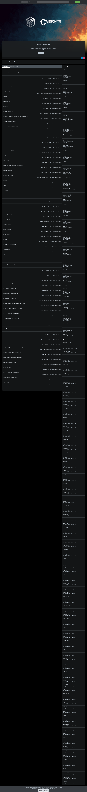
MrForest (46, 78)
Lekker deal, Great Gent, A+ (8, 209)
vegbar (46, 98)
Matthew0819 (65, 312)
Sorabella (68, 276)
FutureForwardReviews (44, 93)
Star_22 (46, 142)
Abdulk (47, 182)
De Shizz (46, 285)
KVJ (63, 631)
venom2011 (46, 379)
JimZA (64, 715)
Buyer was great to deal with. (8, 175)
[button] (9, 2)
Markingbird (65, 430)
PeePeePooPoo (65, 435)
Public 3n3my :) (65, 204)
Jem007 (64, 549)
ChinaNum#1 (65, 614)
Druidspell (64, 302)
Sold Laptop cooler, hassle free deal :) (10, 328)
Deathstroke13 (65, 253)
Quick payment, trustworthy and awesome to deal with (13, 387)
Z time (64, 667)
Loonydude (65, 307)
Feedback (5, 180)
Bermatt (64, 728)
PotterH (64, 501)
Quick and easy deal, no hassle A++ (9, 121)
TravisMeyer (65, 640)
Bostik (64, 532)
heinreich (64, 360)
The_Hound (69, 287)
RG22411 (46, 157)
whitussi (68, 184)
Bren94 (68, 76)
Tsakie (68, 87)
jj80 (63, 680)
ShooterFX (46, 359)
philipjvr (64, 689)
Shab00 (68, 254)
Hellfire (46, 162)
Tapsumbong (65, 540)
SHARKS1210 (69, 130)
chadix (68, 162)
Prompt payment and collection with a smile (11, 313)
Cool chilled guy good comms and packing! (11, 72)
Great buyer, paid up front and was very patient (11, 318)
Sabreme (68, 135)
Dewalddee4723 (66, 724)
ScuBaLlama (65, 351)
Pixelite (64, 706)
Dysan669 (68, 92)
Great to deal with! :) (7, 323)
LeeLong (64, 601)
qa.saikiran (65, 373)
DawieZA (46, 315)
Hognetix (68, 227)
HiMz (68, 281)
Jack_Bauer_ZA (65, 342)
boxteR (64, 649)
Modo (68, 168)
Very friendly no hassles (7, 219)
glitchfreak (46, 167)
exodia (64, 781)
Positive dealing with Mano (8, 86)
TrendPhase (69, 173)
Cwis (64, 574)
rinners (64, 536)
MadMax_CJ (46, 231)
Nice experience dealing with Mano (9, 288)
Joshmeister (65, 505)
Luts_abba (64, 742)
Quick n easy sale (6, 234)
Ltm (63, 558)
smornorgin (46, 103)
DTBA (68, 324)
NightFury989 (69, 119)
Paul (63, 134)
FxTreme (64, 408)
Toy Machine (65, 492)
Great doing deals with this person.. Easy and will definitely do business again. (17, 347)
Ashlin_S (46, 270)
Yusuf (47, 275)
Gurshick (45, 211)
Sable (64, 199)
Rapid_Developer (66, 592)
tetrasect (46, 260)
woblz (64, 69)
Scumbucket (69, 335)
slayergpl (46, 290)
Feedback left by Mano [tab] (14, 66)
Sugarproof (65, 161)
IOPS (46, 83)
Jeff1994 (64, 733)
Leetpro (46, 354)
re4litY (64, 671)
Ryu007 (64, 523)
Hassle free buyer (6, 249)
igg (67, 303)
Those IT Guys (65, 605)
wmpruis (64, 334)
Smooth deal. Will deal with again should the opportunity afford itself (15, 116)
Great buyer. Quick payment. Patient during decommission (13, 165)
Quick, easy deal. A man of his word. (10, 298)
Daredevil (64, 269)
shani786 (64, 369)
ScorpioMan (65, 444)
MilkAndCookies (45, 251)
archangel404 (69, 297)
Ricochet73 (69, 314)
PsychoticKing (65, 382)
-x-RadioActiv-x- (45, 349)
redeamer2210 (44, 152)
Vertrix (46, 73)
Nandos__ (46, 226)
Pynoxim (45, 172)
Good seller (5, 96)
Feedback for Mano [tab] (6, 66)
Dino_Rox (64, 395)
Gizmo (64, 275)
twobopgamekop (45, 196)
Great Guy (5, 239)
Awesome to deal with (7, 170)
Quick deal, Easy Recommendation (9, 244)
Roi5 (47, 88)
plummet (64, 439)
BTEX (64, 565)
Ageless (64, 140)
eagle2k (46, 344)
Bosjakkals (65, 623)
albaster (64, 579)
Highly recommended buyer (8, 111)
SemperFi (64, 145)
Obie (47, 147)
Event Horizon (45, 118)
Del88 (64, 755)
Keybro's (64, 258)
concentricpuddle (66, 194)
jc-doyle (64, 156)
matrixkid (46, 334)
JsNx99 (45, 329)
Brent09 (64, 759)
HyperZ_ (64, 609)
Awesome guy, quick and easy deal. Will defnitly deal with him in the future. (16, 337)
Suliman (64, 248)
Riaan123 (64, 150)
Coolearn (64, 702)
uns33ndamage (44, 300)
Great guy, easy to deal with (8, 91)
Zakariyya (68, 249)
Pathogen (46, 265)
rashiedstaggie (45, 113)
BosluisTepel (65, 693)
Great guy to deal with (7, 342)
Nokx (64, 123)
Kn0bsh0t (64, 570)
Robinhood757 (45, 216)
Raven (64, 587)
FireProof (68, 195)
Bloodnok (64, 483)
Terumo (46, 246)
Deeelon (64, 226)
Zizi (63, 466)
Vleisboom (65, 510)
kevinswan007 (45, 384)
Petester (64, 514)
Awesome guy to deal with (8, 283)
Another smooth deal (7, 81)
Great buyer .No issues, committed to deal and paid (12, 357)
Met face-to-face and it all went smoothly (10, 377)
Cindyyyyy (64, 323)
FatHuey (47, 201)
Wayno (64, 80)
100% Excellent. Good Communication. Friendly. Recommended (14, 131)
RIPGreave (46, 206)
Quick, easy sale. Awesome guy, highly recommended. (13, 264)
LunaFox (64, 377)
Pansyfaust (69, 146)
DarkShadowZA (69, 308)
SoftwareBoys (65, 777)
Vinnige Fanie (44, 236)
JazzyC (46, 123)
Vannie (64, 698)
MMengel (68, 81)
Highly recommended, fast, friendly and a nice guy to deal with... (14, 303)
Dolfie (68, 200)
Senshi (64, 479)
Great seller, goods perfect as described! (10, 293)
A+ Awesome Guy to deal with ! (9, 150)
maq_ (68, 238)
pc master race (69, 243)
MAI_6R (46, 192)
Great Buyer (5, 190)
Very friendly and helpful (7, 214)
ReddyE (64, 636)
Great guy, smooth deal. (7, 145)
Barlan (64, 711)
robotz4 (64, 264)
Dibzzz (64, 518)
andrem (64, 470)
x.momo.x (45, 280)
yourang (64, 496)
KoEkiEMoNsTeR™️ (70, 189)
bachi (64, 461)
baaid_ (68, 114)
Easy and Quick (6, 160)
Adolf (64, 768)
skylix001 (64, 554)
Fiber (64, 488)
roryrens (45, 305)
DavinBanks (65, 658)
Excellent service (6, 101)
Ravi (63, 347)
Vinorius (64, 75)
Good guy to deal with (7, 367)
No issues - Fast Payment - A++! (9, 278)
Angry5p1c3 (46, 339)
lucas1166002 (65, 296)
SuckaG (64, 242)
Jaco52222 (65, 545)
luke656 (64, 102)
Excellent (5, 185)
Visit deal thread (58, 73)
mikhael (64, 96)
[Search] (54, 2)
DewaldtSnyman (45, 221)
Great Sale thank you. (7, 224)
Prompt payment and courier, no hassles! (10, 126)
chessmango (65, 118)
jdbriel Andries (65, 764)
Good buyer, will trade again (8, 273)
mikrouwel (46, 364)
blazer (46, 369)
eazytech (64, 737)
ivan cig (64, 750)
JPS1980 (64, 720)
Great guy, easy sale (7, 229)
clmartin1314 (65, 172)
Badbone (64, 746)
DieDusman (65, 129)
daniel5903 (65, 684)
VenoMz (64, 627)
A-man (64, 91)
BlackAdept (65, 618)
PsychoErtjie (65, 413)
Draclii (68, 292)
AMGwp (68, 319)
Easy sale (5, 254)
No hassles (5, 106)
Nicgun (46, 295)
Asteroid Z (45, 137)
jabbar (68, 216)
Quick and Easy (6, 136)
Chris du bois (65, 596)
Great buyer (5, 195)
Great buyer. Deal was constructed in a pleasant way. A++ (13, 308)
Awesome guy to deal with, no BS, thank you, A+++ (12, 352)
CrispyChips (69, 141)
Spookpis (45, 310)
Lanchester (65, 645)
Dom (63, 404)
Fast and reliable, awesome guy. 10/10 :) (10, 362)
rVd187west (65, 772)
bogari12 (64, 662)
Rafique (64, 527)
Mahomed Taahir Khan (44, 177)
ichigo (64, 426)
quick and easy (6, 382)
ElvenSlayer (65, 167)
